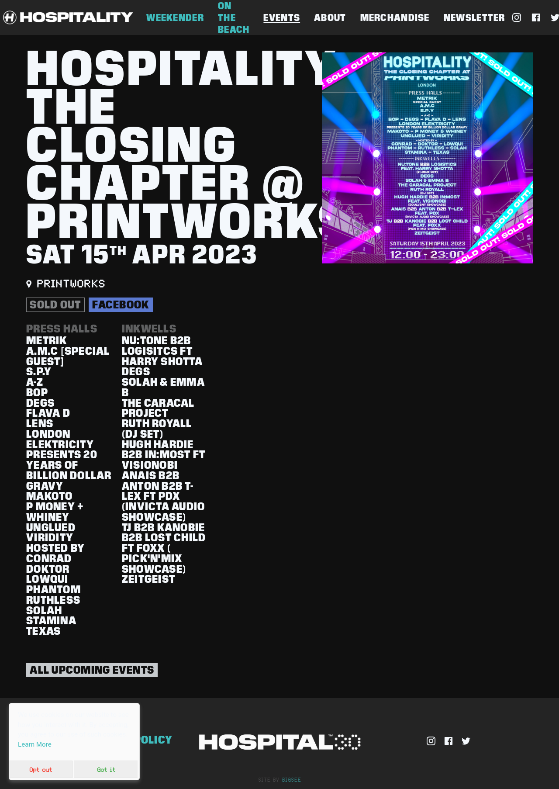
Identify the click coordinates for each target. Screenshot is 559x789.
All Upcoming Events (92, 670)
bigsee (291, 779)
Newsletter (474, 18)
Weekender (175, 18)
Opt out (40, 769)
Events (281, 18)
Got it (106, 769)
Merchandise (395, 18)
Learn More (35, 744)
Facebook (120, 304)
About (330, 18)
